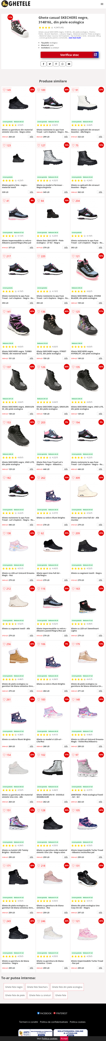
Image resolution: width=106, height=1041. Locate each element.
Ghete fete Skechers (37, 986)
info (31, 136)
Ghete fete (60, 995)
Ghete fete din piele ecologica (67, 986)
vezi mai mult (75, 37)
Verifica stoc (79, 55)
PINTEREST (60, 1013)
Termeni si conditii (28, 1021)
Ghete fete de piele (15, 995)
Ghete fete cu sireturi (40, 995)
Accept (64, 1038)
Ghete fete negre (14, 986)
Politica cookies (78, 1021)
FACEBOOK (44, 1013)
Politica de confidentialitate (54, 1021)
